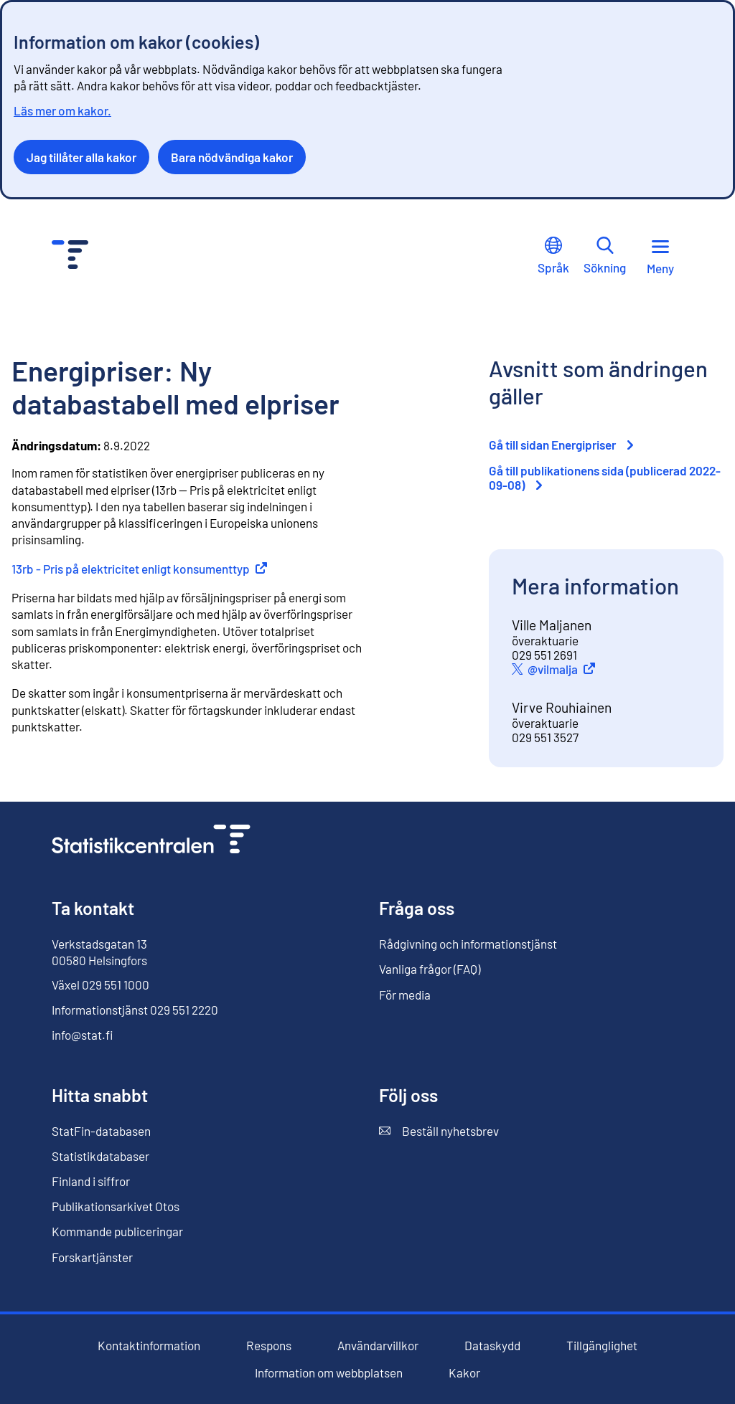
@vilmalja (563, 669)
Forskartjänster (92, 1257)
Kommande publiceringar (117, 1231)
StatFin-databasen (101, 1131)
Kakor (464, 1372)
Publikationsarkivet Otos (115, 1206)
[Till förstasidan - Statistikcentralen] (70, 256)
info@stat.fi (82, 1035)
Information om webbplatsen (329, 1372)
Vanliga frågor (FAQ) (429, 969)
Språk (553, 256)
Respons (268, 1345)
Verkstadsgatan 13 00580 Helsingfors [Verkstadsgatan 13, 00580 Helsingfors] (99, 951)
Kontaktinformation (149, 1345)
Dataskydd (492, 1345)
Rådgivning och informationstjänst (468, 943)
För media (405, 994)
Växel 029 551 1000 (100, 984)
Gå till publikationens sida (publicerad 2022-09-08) (605, 477)
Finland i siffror (91, 1181)
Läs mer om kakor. (62, 110)
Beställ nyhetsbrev (439, 1131)
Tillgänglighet (601, 1345)
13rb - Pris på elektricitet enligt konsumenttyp (139, 568)
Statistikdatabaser (100, 1156)
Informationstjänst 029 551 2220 (135, 1009)
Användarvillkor (377, 1345)
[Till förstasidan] (151, 841)
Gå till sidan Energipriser (561, 444)
